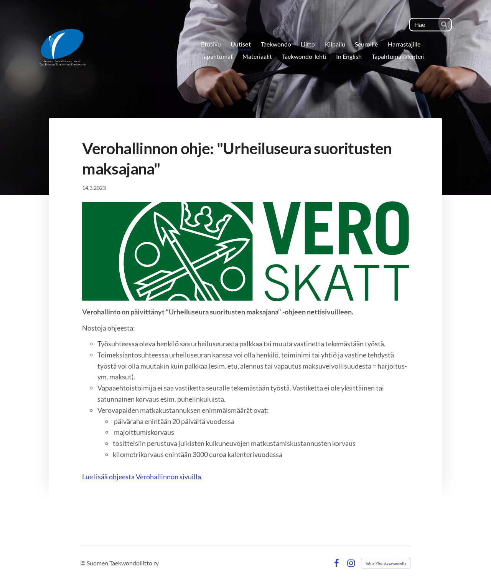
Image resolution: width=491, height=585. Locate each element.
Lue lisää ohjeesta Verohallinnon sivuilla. (142, 476)
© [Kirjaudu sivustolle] (84, 563)
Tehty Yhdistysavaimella (385, 563)
